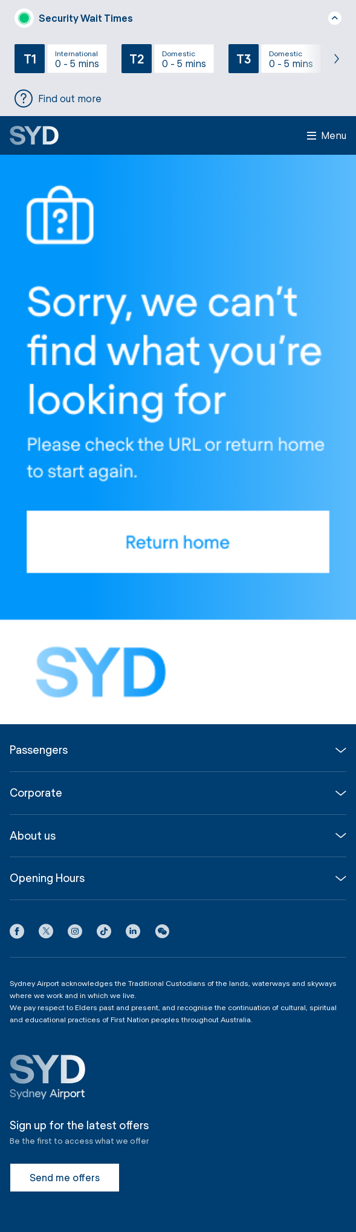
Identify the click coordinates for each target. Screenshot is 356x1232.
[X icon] (46, 933)
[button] (162, 933)
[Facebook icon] (17, 933)
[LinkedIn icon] (133, 933)
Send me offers (65, 1177)
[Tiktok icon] (104, 933)
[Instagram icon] (75, 933)
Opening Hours (47, 878)
